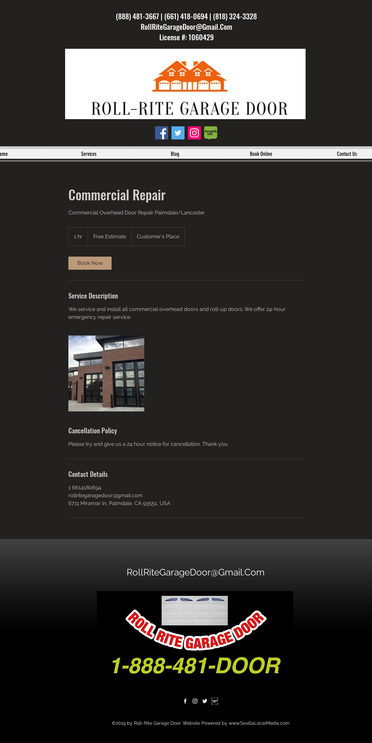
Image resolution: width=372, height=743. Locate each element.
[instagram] (194, 132)
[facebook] (161, 132)
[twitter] (178, 132)
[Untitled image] (106, 373)
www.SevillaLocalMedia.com (259, 723)
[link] (90, 263)
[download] (214, 701)
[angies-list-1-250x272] (210, 132)
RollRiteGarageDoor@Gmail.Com (186, 26)
